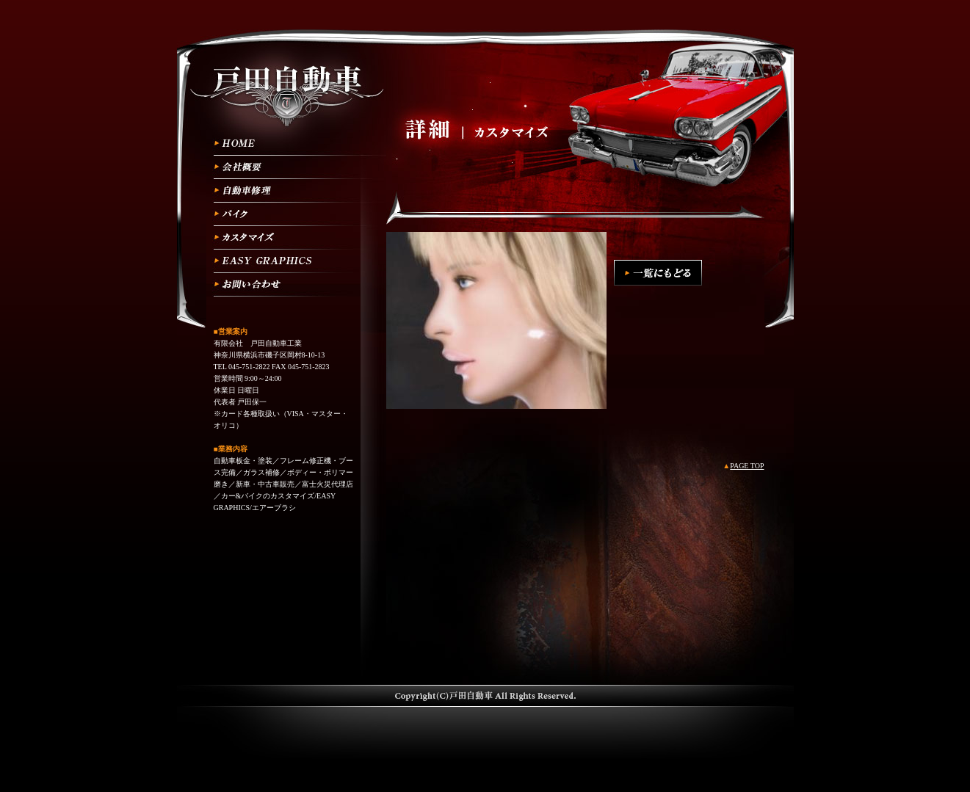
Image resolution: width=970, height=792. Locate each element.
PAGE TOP (747, 466)
